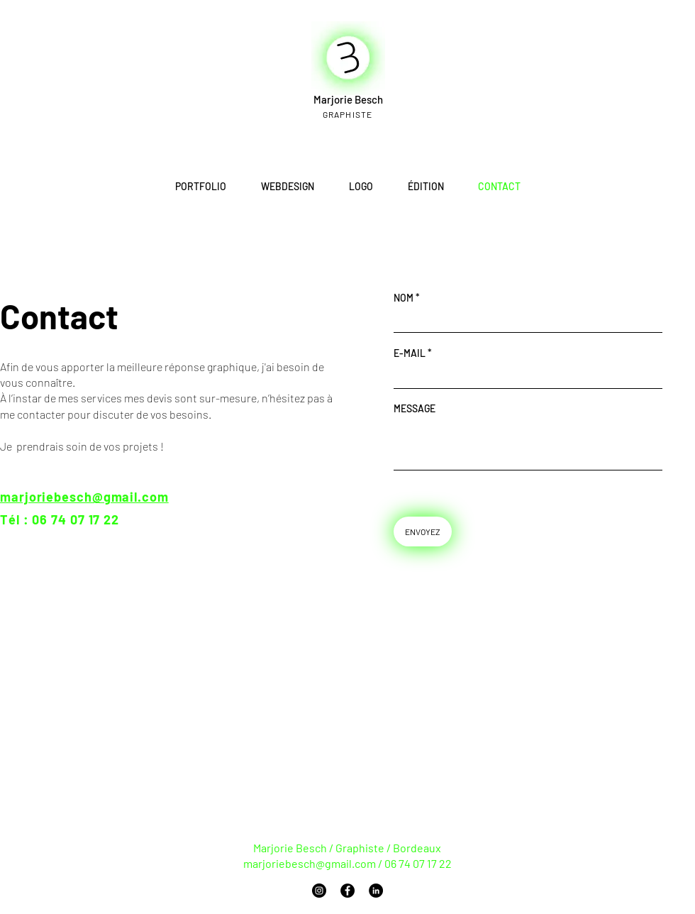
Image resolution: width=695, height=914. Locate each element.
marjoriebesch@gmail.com (309, 863)
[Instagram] (319, 890)
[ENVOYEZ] (423, 531)
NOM (403, 298)
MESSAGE (414, 409)
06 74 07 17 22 (75, 519)
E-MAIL (410, 353)
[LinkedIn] (376, 890)
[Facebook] (347, 890)
